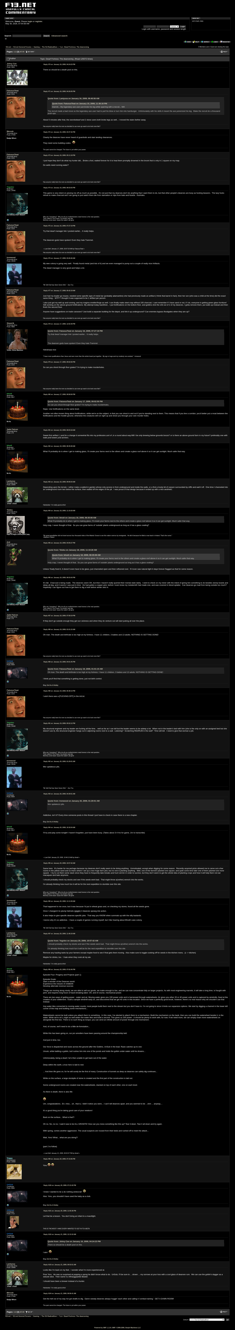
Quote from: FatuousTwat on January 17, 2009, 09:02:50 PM (75, 401)
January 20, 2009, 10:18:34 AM (59, 827)
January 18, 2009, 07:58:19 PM (59, 615)
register (38, 21)
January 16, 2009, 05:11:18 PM (59, 155)
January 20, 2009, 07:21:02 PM (59, 1185)
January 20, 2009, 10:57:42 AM (59, 863)
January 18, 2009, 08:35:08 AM (59, 446)
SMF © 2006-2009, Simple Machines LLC (126, 1328)
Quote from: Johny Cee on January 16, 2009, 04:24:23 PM (74, 1241)
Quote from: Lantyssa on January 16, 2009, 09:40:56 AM (73, 98)
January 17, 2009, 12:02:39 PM (59, 324)
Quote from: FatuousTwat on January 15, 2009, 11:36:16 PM (79, 103)
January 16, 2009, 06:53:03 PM (59, 188)
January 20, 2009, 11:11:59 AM (59, 901)
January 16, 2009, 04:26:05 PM (59, 91)
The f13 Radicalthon (49, 47)
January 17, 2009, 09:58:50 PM (59, 394)
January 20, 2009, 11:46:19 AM (59, 933)
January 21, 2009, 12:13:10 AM (59, 1234)
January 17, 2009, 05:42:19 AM (59, 290)
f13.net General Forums (22, 47)
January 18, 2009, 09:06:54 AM (59, 482)
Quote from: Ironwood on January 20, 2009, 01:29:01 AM (74, 801)
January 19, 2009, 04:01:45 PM (59, 662)
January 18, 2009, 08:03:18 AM (59, 430)
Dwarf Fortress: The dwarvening (76, 47)
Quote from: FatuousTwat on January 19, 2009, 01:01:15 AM (75, 669)
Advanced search (59, 36)
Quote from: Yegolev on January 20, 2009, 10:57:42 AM (73, 941)
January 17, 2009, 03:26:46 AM (59, 258)
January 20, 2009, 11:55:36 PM (59, 1211)
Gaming (37, 47)
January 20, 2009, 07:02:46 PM (59, 969)
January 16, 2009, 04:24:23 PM (59, 64)
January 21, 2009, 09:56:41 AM (59, 1293)
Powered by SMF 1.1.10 (102, 1328)
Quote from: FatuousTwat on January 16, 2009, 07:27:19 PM (75, 331)
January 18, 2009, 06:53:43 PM (59, 577)
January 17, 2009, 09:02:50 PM (59, 362)
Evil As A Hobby (52, 685)
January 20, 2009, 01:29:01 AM (59, 761)
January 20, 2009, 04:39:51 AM (59, 794)
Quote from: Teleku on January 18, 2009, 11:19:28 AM (72, 550)
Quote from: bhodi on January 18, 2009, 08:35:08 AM (72, 518)
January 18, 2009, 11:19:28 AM (59, 510)
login (30, 21)
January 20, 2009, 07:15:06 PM (59, 1159)
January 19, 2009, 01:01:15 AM (59, 629)
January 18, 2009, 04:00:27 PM (59, 543)
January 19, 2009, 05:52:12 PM (59, 723)
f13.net (8, 47)
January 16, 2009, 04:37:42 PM (59, 132)
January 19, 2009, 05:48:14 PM (59, 691)
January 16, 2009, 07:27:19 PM (59, 226)
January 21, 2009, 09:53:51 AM (59, 1265)
